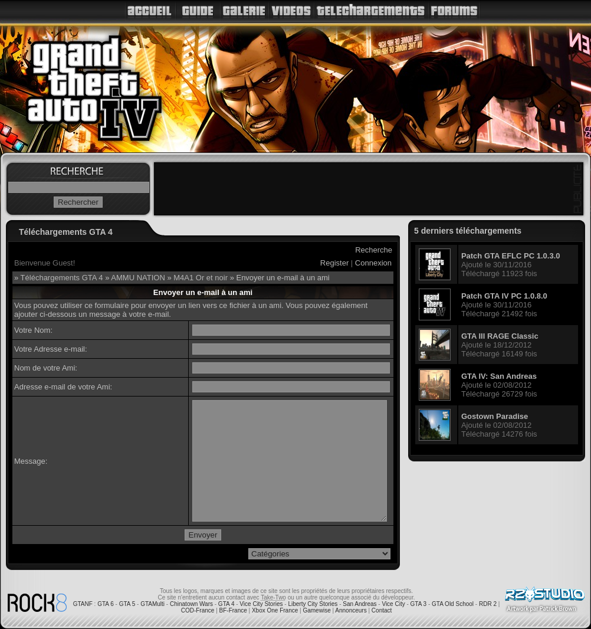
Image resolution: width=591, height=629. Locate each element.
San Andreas (359, 604)
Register (334, 262)
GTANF (83, 604)
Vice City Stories (261, 604)
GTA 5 (127, 604)
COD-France (198, 610)
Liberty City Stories (312, 604)
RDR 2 (488, 604)
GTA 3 (419, 604)
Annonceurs (350, 610)
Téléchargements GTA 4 (62, 277)
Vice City (393, 604)
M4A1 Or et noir (200, 277)
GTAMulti (152, 604)
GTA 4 (226, 604)
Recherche (373, 249)
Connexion (373, 262)
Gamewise (316, 610)
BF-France (233, 610)
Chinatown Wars (191, 604)
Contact (382, 610)
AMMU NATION (138, 277)
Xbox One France (275, 610)
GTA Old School (453, 604)
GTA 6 (105, 604)
